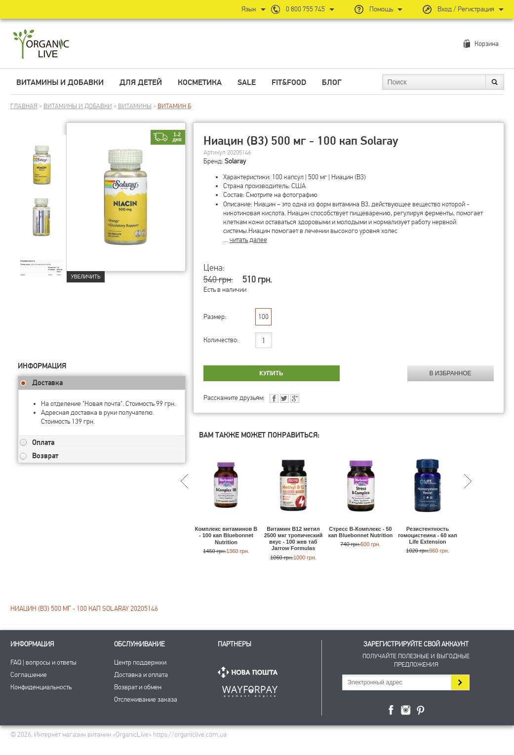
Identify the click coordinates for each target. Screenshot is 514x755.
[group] (42, 158)
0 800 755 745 (305, 9)
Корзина (486, 44)
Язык (248, 9)
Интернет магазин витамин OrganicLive (41, 44)
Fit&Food (289, 82)
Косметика (200, 82)
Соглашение (28, 675)
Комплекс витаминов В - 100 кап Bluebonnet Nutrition (226, 535)
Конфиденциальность (41, 687)
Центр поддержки (140, 662)
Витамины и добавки (60, 82)
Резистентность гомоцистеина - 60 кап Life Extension (427, 535)
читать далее (248, 240)
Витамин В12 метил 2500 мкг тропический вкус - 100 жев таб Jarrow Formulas (293, 539)
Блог (332, 82)
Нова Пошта (250, 672)
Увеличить (86, 276)
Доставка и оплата (141, 675)
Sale (246, 82)
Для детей (140, 82)
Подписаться (460, 682)
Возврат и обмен (137, 687)
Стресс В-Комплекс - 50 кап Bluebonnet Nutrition (360, 532)
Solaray (235, 161)
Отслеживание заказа (145, 699)
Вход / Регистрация (465, 9)
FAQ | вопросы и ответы (43, 662)
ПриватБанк (250, 689)
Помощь (381, 9)
